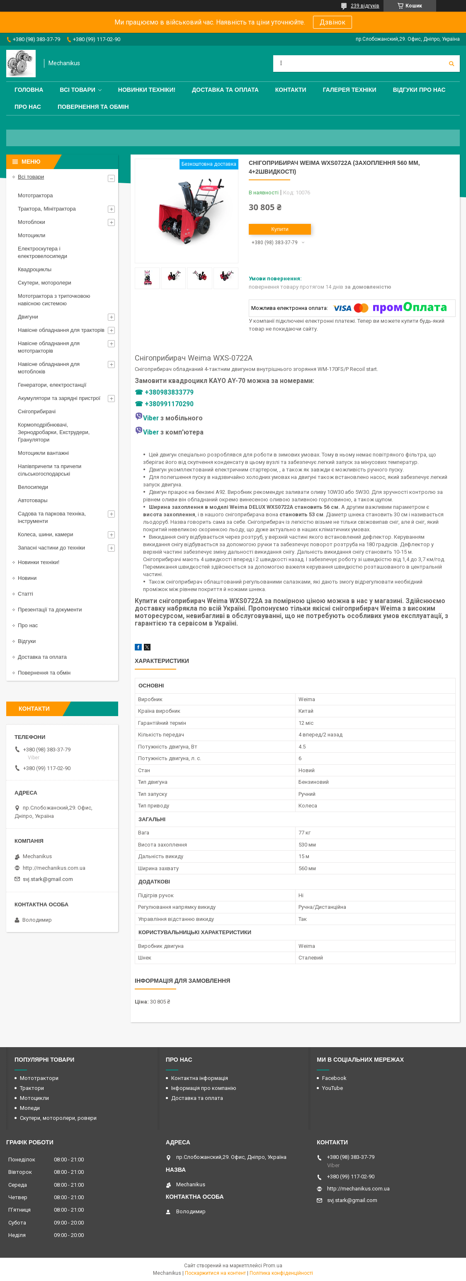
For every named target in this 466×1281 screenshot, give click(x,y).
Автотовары (33, 500)
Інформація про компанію (203, 1088)
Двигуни (28, 317)
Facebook (334, 1078)
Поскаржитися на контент (215, 1273)
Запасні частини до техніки (51, 548)
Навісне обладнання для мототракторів (49, 347)
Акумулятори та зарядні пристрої (59, 398)
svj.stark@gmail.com (48, 879)
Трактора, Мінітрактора (47, 209)
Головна (29, 89)
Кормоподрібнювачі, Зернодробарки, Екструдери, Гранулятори (54, 432)
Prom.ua (272, 1266)
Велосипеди (33, 487)
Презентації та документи (50, 609)
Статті (25, 594)
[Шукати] (451, 63)
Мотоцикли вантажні (43, 453)
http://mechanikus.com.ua (54, 868)
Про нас (28, 106)
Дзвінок (332, 22)
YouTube (332, 1088)
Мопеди (30, 1108)
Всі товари (77, 89)
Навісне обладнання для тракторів (61, 330)
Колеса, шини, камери (45, 534)
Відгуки (27, 641)
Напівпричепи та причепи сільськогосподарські (49, 470)
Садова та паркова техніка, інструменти (52, 517)
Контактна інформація (199, 1078)
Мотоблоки (31, 222)
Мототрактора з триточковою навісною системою (54, 300)
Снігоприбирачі (37, 411)
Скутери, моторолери (44, 283)
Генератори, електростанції (52, 385)
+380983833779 (169, 392)
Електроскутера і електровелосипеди (42, 252)
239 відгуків (365, 6)
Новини (27, 578)
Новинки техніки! (146, 89)
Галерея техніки (349, 89)
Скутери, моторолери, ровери (58, 1118)
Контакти (290, 89)
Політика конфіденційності (281, 1273)
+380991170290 (169, 404)
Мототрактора (35, 195)
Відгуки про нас (419, 89)
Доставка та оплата (225, 89)
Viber (147, 418)
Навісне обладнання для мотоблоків (49, 368)
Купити (280, 229)
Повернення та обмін (93, 106)
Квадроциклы (34, 269)
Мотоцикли (31, 235)
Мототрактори (39, 1078)
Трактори (32, 1088)
